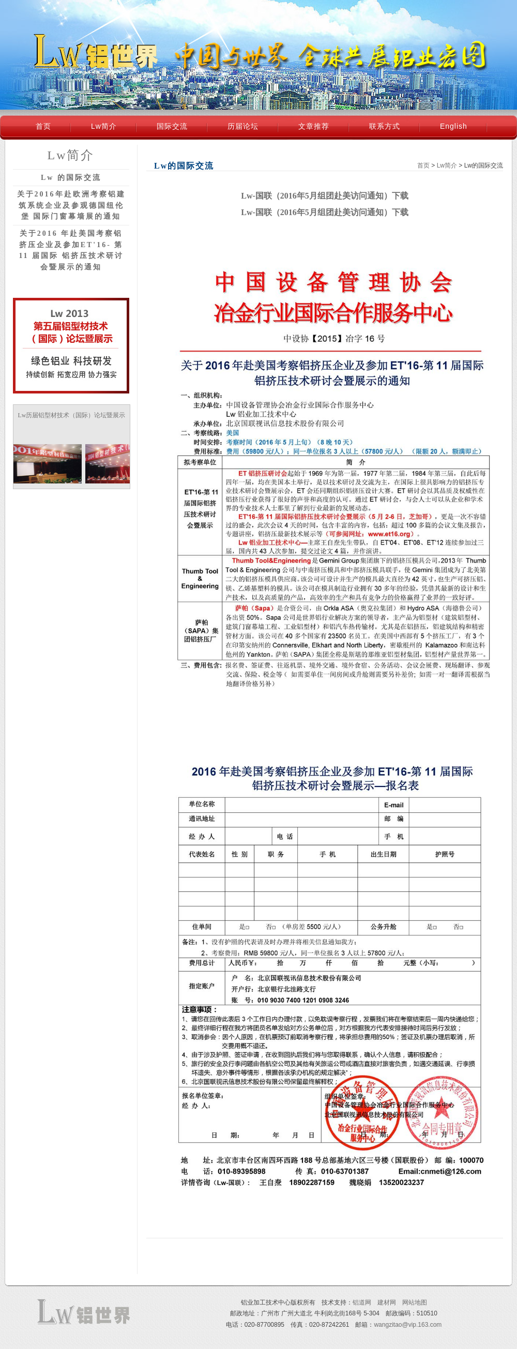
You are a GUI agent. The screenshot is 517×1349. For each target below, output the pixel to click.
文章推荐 (313, 126)
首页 (43, 126)
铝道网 (362, 1302)
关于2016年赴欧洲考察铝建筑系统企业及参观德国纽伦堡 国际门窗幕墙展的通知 (71, 205)
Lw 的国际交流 (71, 177)
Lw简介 (104, 126)
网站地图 (414, 1302)
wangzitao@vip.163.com (408, 1324)
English (453, 126)
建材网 (386, 1302)
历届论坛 (242, 126)
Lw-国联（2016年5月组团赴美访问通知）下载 (324, 195)
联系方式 (384, 126)
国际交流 (172, 126)
